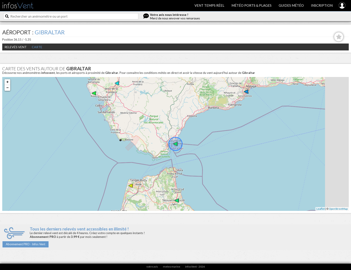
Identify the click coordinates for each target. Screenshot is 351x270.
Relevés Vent (15, 47)
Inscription (322, 5)
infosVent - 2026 (195, 266)
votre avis (152, 266)
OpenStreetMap (338, 208)
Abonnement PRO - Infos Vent (25, 244)
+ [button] (7, 82)
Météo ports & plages (251, 5)
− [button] (7, 88)
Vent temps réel (209, 5)
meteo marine (171, 266)
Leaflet (321, 208)
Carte (37, 47)
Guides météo (291, 5)
